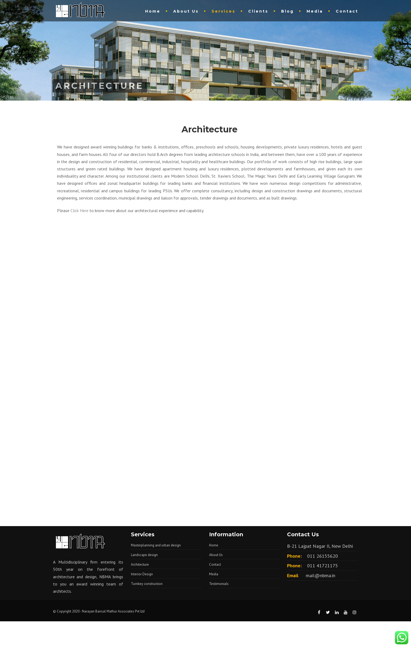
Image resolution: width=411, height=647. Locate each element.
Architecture (140, 564)
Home (152, 11)
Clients (258, 11)
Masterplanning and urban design (156, 545)
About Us (186, 11)
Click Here (79, 210)
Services (223, 11)
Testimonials (219, 583)
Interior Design (142, 574)
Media (315, 11)
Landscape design (144, 555)
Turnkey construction (147, 583)
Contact (347, 11)
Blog (287, 11)
